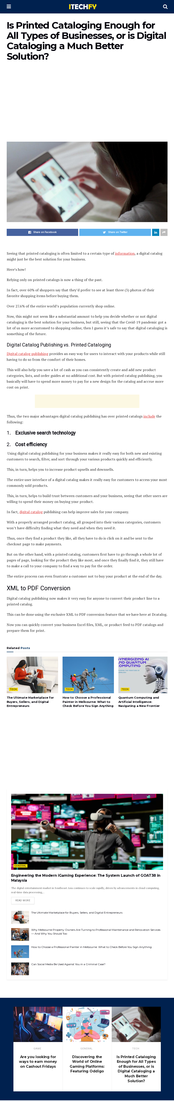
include (149, 416)
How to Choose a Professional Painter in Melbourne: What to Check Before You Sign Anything (88, 701)
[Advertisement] (87, 103)
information (125, 253)
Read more (22, 901)
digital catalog (31, 511)
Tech (13, 689)
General (20, 865)
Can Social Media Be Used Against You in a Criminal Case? (68, 965)
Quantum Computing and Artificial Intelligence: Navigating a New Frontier (139, 701)
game (37, 1049)
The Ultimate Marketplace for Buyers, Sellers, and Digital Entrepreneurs (30, 701)
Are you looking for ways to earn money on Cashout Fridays (38, 1062)
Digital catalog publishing (27, 353)
